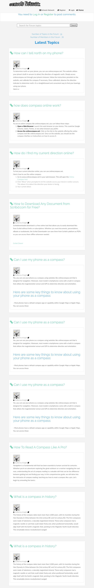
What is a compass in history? (33, 497)
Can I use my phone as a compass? (37, 259)
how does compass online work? (35, 105)
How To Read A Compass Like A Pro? (38, 447)
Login (72, 10)
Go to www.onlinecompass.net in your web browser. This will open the (43, 177)
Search (73, 25)
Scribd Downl (18, 243)
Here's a (16, 89)
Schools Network (46, 10)
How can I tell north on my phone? (36, 53)
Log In (36, 14)
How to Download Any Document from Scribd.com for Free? (40, 205)
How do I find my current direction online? (42, 153)
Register (62, 10)
